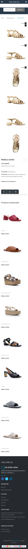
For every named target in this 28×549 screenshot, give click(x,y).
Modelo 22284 (5, 327)
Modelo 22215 (5, 358)
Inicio (2, 18)
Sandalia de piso (10, 18)
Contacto (3, 502)
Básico (13, 174)
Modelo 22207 (5, 233)
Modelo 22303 (5, 420)
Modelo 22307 (5, 265)
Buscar (20, 9)
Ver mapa (3, 475)
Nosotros (3, 487)
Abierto (9, 174)
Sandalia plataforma (6, 292)
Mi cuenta (3, 497)
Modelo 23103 (23, 160)
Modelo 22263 (5, 389)
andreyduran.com (16, 540)
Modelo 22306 (5, 451)
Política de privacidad (6, 490)
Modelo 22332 (5, 296)
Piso (24, 174)
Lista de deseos (5, 500)
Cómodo (17, 174)
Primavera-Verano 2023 (6, 176)
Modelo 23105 (26, 160)
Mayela (21, 174)
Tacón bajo (19, 176)
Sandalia (15, 176)
